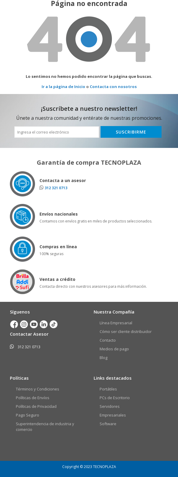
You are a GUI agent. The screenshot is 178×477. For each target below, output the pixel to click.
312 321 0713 (56, 187)
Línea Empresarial (116, 322)
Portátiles (108, 389)
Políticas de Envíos (32, 397)
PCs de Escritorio (115, 397)
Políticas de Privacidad (36, 406)
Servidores (110, 406)
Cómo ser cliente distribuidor (126, 331)
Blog (103, 357)
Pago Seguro (27, 415)
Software (108, 423)
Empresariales (113, 415)
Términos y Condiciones (37, 389)
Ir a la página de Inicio (63, 86)
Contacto (108, 340)
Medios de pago (114, 349)
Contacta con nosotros (113, 86)
